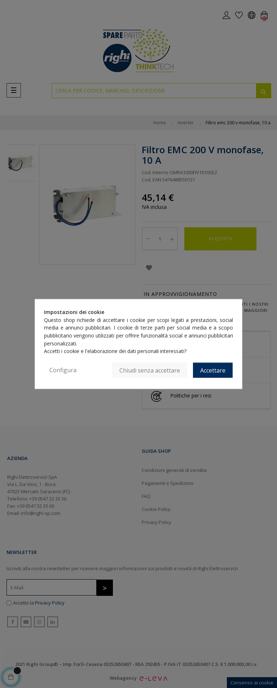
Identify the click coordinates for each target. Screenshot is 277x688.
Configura (62, 370)
